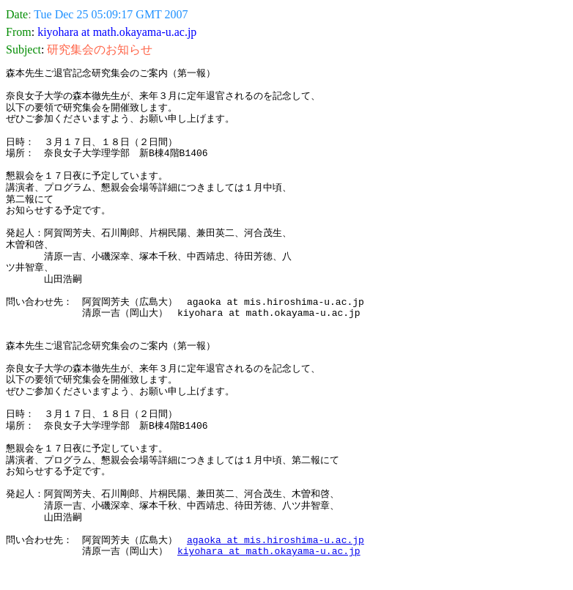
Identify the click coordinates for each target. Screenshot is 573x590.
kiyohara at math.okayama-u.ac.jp (269, 551)
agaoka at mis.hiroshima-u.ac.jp (275, 540)
